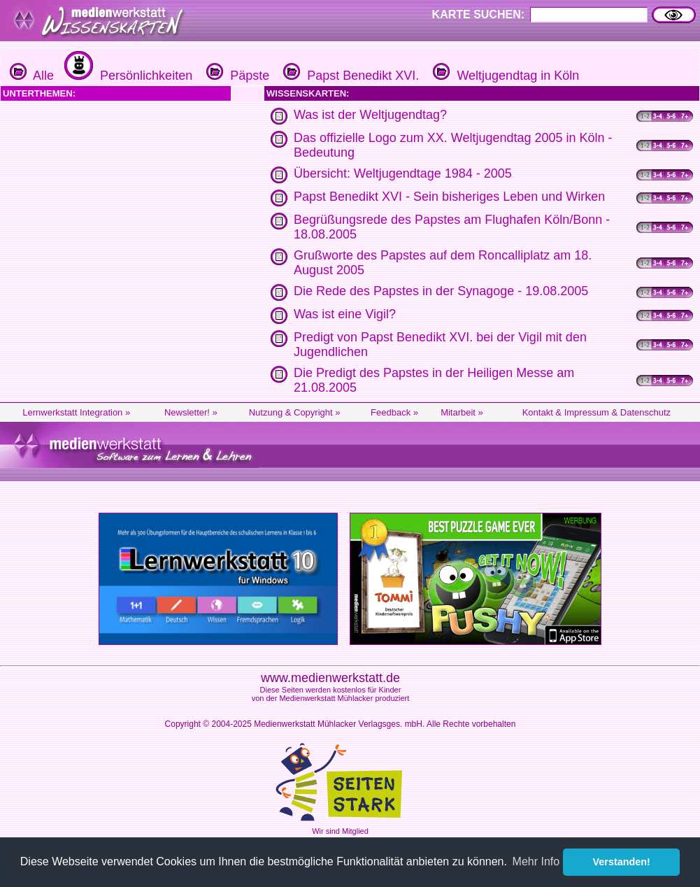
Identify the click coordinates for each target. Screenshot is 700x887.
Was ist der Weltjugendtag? (370, 115)
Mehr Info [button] (536, 861)
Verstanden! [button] (621, 861)
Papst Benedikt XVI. (349, 76)
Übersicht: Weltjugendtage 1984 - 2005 (403, 173)
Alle (32, 76)
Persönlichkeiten (126, 76)
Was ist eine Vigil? (345, 314)
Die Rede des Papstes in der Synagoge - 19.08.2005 (441, 291)
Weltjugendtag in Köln (504, 76)
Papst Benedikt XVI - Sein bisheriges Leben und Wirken (449, 197)
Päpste (236, 76)
